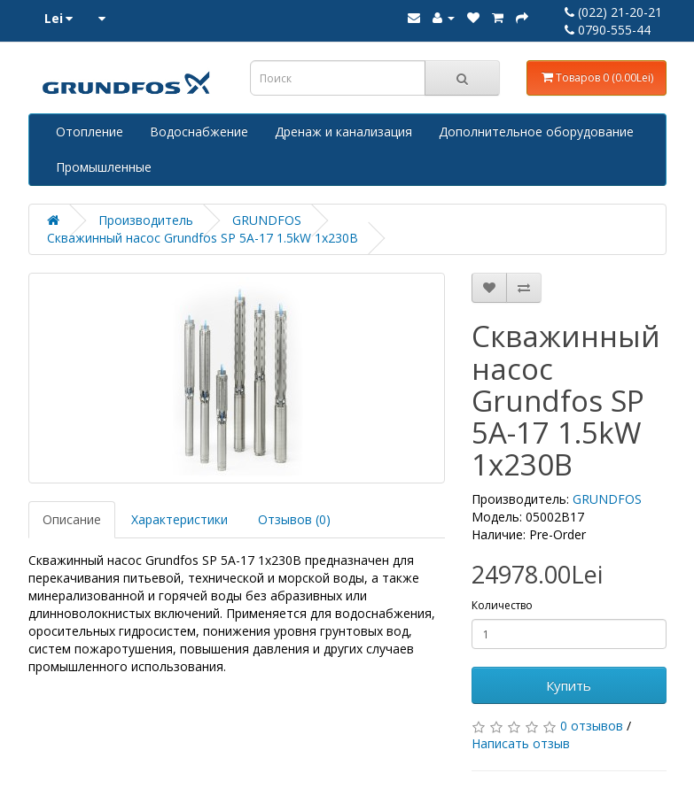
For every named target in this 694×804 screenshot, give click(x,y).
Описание (72, 519)
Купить (568, 685)
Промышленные (104, 166)
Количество (502, 605)
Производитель (145, 220)
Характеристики (179, 519)
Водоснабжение (199, 131)
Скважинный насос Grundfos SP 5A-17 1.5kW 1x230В (202, 237)
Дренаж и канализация (343, 131)
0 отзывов (591, 725)
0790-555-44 (608, 29)
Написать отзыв (521, 743)
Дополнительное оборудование (536, 131)
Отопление (89, 131)
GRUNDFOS (266, 220)
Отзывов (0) (294, 519)
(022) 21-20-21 (613, 12)
